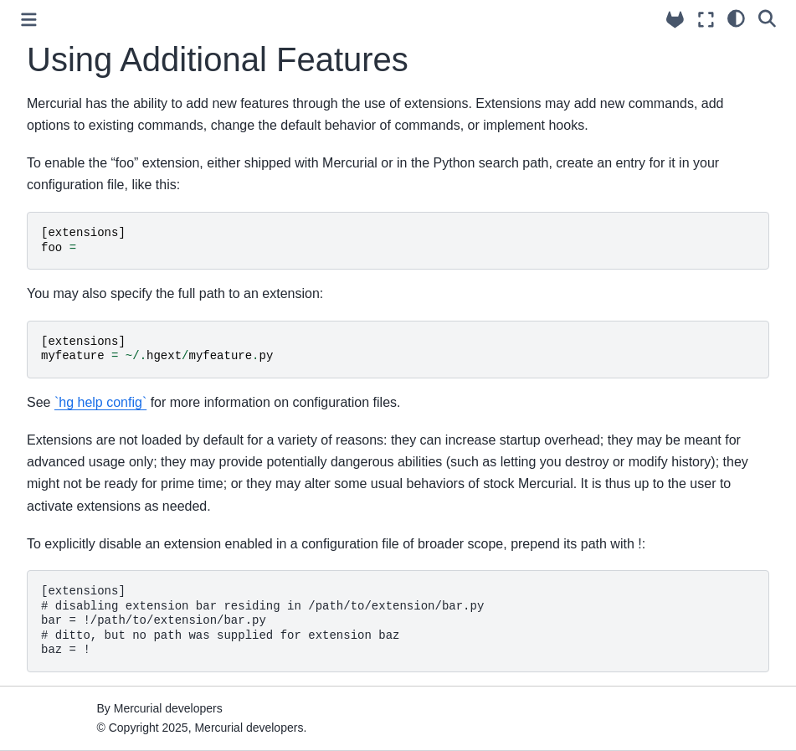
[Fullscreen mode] (706, 19)
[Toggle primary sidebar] (28, 19)
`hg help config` (100, 402)
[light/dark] (736, 17)
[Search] (767, 17)
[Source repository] (675, 19)
